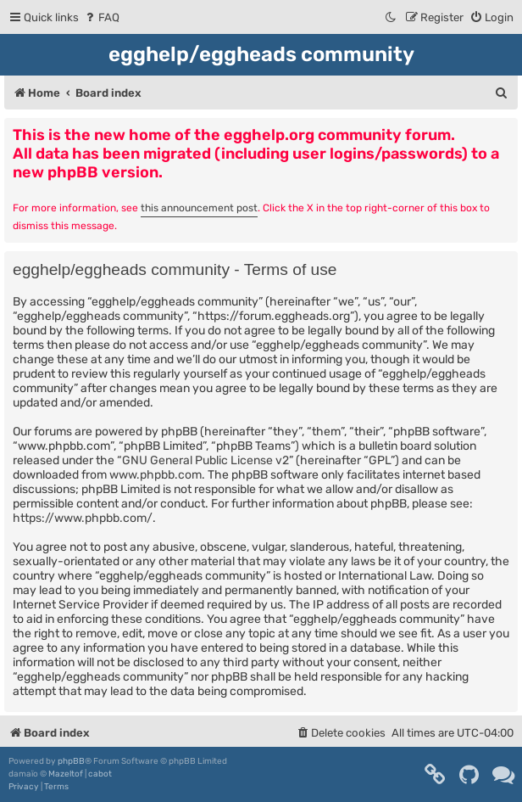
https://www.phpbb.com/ (83, 518)
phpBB (71, 761)
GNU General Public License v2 (205, 460)
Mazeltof (65, 774)
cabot (100, 774)
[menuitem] (101, 17)
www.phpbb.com (155, 475)
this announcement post (199, 208)
